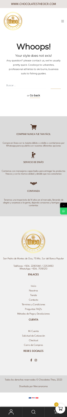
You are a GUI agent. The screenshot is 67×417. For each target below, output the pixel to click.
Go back (35, 95)
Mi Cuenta (33, 331)
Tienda (33, 295)
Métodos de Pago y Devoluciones (33, 314)
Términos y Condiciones (33, 304)
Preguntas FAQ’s (33, 309)
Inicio (33, 286)
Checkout (33, 340)
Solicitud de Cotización (33, 336)
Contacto (33, 300)
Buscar (33, 412)
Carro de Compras (33, 345)
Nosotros (33, 291)
